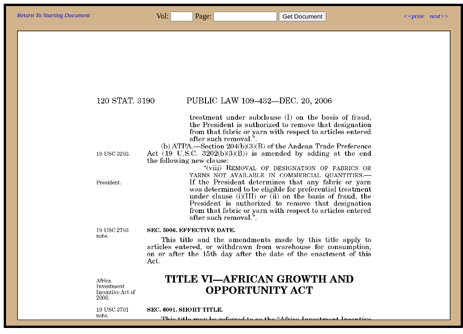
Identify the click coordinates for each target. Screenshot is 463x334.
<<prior (413, 16)
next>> (439, 16)
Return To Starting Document (53, 15)
